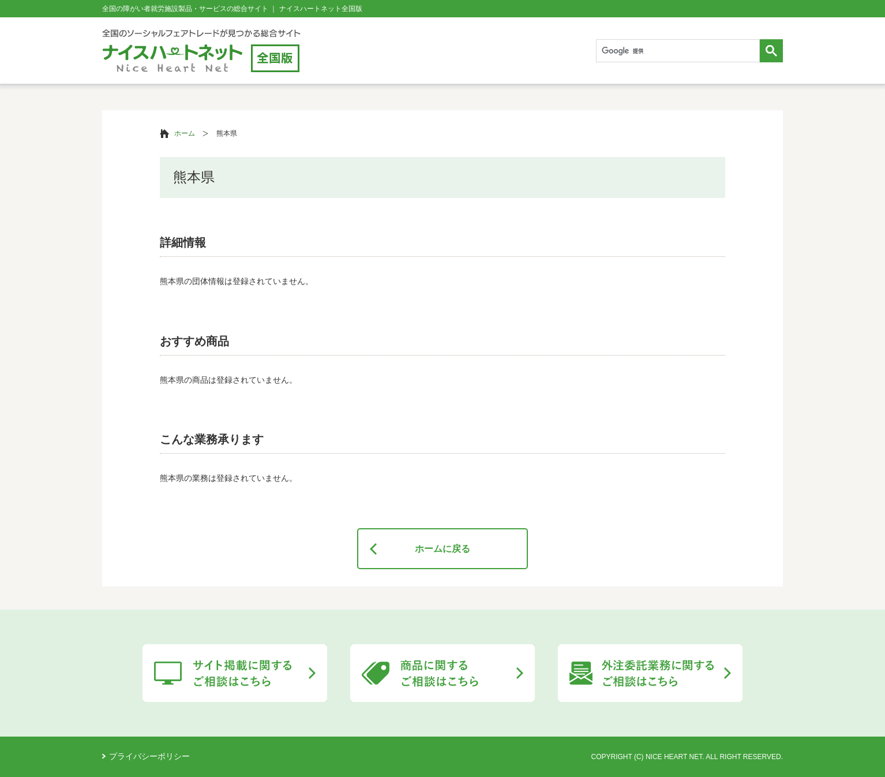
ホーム (184, 133)
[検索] (677, 51)
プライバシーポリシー (149, 756)
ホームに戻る (442, 549)
